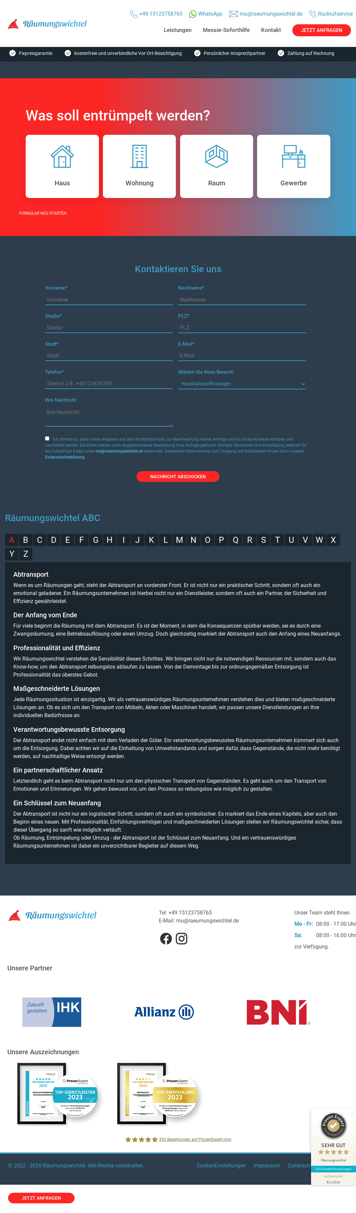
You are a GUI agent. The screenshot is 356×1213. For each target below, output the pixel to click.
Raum (204, 166)
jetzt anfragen (41, 1198)
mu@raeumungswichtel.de (119, 451)
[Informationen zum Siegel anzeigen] (333, 1176)
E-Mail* (186, 344)
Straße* (53, 316)
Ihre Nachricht (60, 400)
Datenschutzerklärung (65, 457)
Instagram (181, 938)
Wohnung (128, 166)
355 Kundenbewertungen (333, 1167)
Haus (50, 166)
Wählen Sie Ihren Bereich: (206, 372)
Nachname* (191, 288)
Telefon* (54, 372)
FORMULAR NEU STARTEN (43, 213)
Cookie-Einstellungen (221, 1165)
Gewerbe (282, 166)
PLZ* (183, 316)
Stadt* (52, 344)
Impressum (267, 1165)
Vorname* (56, 288)
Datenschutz (303, 1165)
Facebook (166, 938)
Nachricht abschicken (178, 476)
